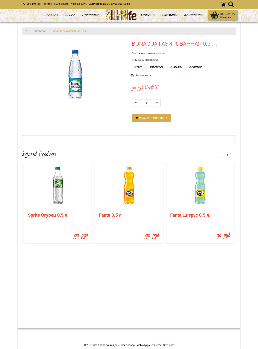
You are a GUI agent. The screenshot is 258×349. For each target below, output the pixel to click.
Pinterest (195, 67)
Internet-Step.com (163, 345)
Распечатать (143, 75)
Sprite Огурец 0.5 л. (48, 215)
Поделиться (155, 67)
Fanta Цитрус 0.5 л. (190, 215)
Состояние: (139, 53)
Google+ (176, 67)
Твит (138, 67)
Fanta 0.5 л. (111, 215)
